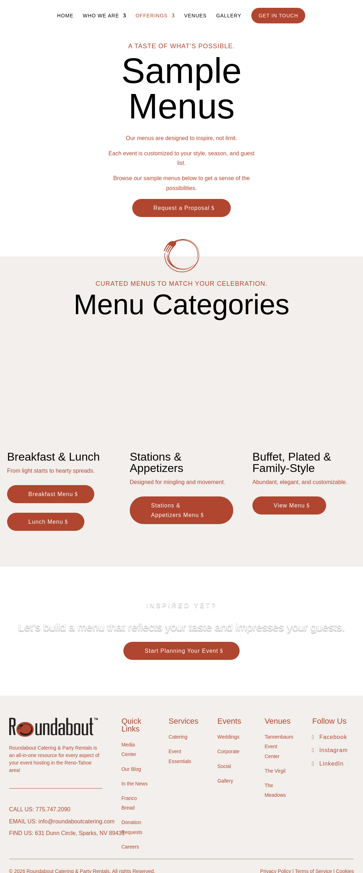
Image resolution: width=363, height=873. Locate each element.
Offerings (151, 15)
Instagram (333, 716)
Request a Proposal (181, 208)
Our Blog (131, 734)
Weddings (228, 702)
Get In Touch (278, 15)
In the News (134, 749)
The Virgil (274, 736)
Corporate (228, 717)
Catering (178, 702)
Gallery (228, 15)
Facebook (333, 703)
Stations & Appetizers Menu (175, 475)
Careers (130, 812)
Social (224, 731)
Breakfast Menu (50, 459)
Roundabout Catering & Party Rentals (68, 837)
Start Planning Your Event (181, 616)
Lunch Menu (45, 487)
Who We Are (101, 15)
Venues (195, 15)
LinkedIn (331, 729)
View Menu (289, 471)
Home (65, 15)
